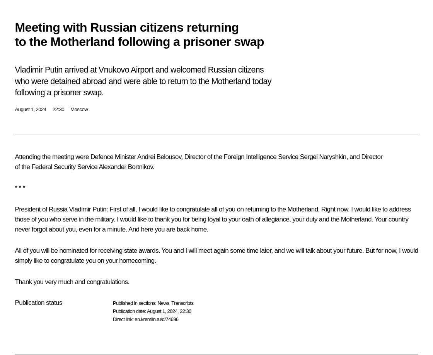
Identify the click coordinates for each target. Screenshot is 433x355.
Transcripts (182, 303)
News (163, 303)
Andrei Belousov (159, 157)
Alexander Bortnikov (125, 167)
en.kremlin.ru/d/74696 (156, 319)
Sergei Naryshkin (323, 157)
